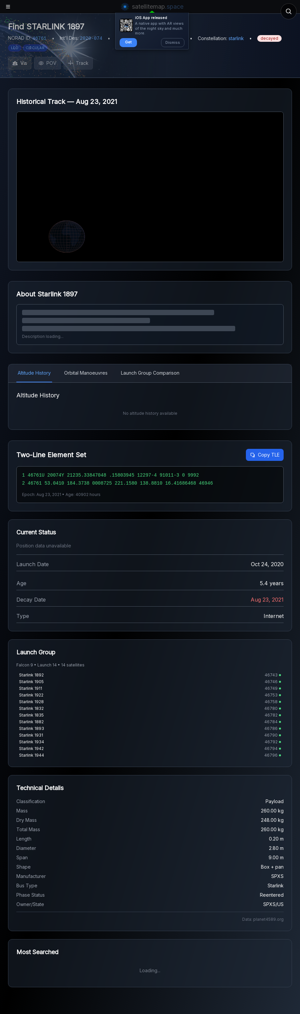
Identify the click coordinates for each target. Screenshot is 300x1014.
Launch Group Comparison (150, 373)
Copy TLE (265, 455)
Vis (19, 63)
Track (78, 63)
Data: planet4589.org (263, 919)
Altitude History (34, 373)
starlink (236, 38)
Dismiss (172, 42)
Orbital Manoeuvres (86, 373)
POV (47, 63)
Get (128, 42)
